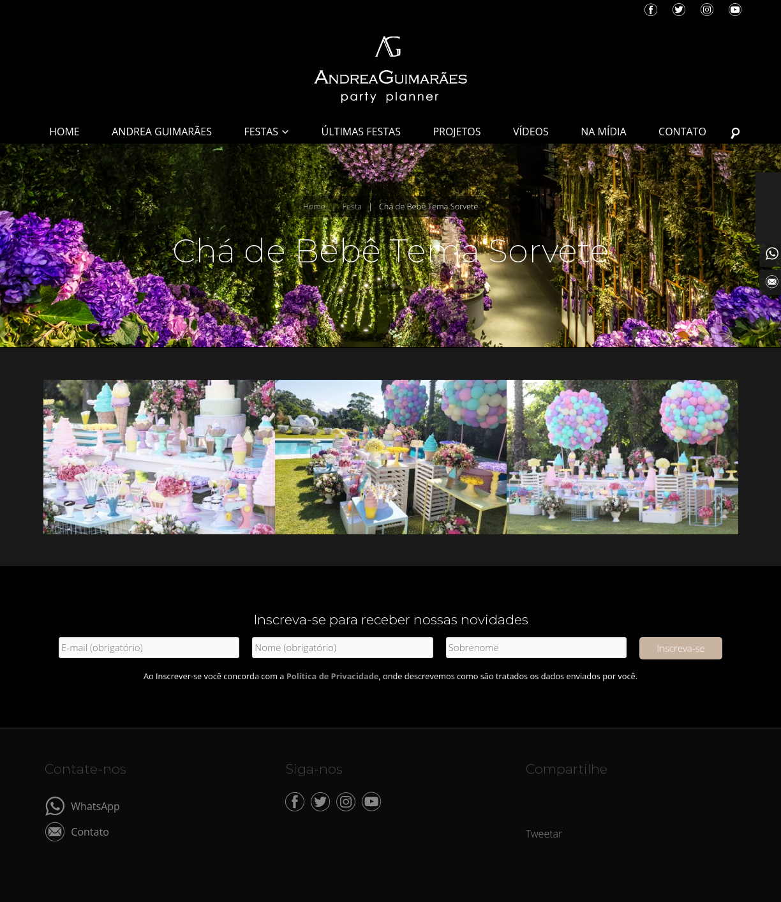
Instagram (707, 9)
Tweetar (544, 834)
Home (314, 206)
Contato (89, 831)
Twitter (679, 9)
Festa (352, 206)
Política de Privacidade (332, 676)
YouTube (735, 9)
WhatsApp (95, 805)
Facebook (650, 9)
